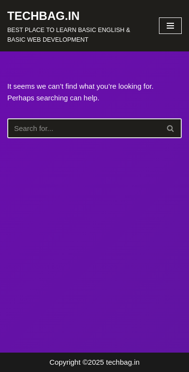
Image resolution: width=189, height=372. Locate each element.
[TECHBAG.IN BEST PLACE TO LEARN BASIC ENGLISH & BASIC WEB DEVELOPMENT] (75, 26)
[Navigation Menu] (170, 25)
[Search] (83, 128)
